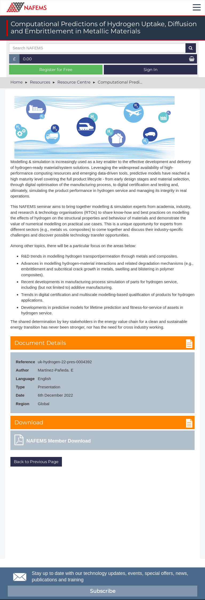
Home (16, 82)
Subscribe (102, 591)
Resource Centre (73, 82)
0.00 (27, 58)
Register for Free (55, 69)
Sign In (150, 69)
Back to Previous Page (36, 461)
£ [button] (16, 60)
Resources (40, 82)
